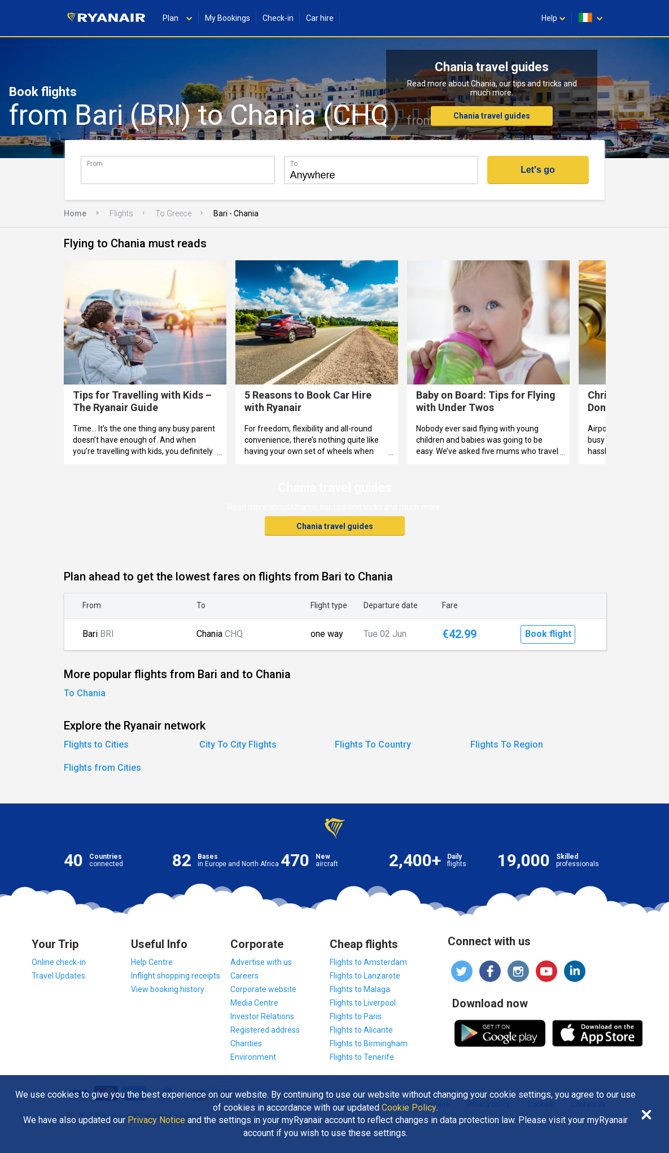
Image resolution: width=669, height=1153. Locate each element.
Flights (121, 213)
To (294, 163)
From (95, 163)
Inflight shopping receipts (175, 975)
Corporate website (263, 989)
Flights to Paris (356, 1016)
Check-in (278, 18)
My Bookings (227, 18)
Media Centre (254, 1002)
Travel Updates (58, 975)
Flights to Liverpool (363, 1002)
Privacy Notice (156, 1120)
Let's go (538, 169)
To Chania (85, 693)
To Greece (173, 213)
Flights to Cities (96, 744)
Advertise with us (261, 962)
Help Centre (152, 962)
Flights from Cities (102, 767)
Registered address (265, 1029)
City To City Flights (238, 744)
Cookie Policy (409, 1108)
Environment (253, 1057)
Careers (244, 975)
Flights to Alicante (361, 1029)
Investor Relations (262, 1016)
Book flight (548, 633)
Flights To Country (373, 744)
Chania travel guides (491, 115)
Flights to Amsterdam (368, 962)
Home (75, 213)
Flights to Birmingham (369, 1043)
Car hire (320, 18)
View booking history (167, 989)
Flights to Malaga (360, 989)
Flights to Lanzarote (365, 975)
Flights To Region (506, 744)
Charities (246, 1043)
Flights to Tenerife (362, 1057)
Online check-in (59, 962)
